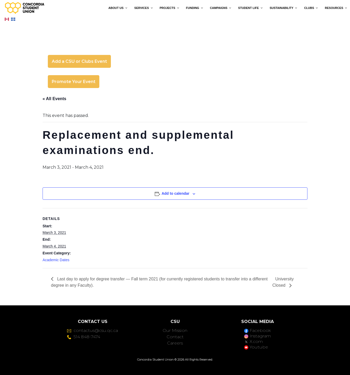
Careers (175, 343)
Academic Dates (56, 260)
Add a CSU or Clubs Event (79, 61)
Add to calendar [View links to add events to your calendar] (175, 193)
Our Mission (175, 330)
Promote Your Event (73, 81)
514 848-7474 (83, 336)
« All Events (54, 98)
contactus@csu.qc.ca (92, 330)
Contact (175, 336)
